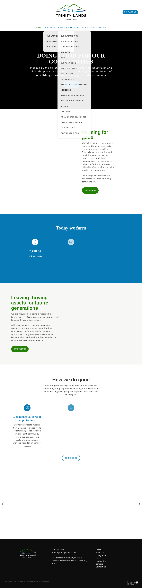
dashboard (21, 582)
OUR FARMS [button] (90, 190)
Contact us (101, 567)
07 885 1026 (60, 550)
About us (100, 552)
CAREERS (102, 28)
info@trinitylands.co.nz (65, 552)
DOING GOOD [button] (71, 84)
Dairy (98, 558)
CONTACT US (130, 12)
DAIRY (76, 28)
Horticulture (101, 561)
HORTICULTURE (89, 28)
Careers (99, 564)
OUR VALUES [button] (20, 349)
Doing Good (101, 555)
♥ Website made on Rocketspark (38, 582)
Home (98, 550)
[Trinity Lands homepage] (71, 12)
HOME (38, 28)
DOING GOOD (64, 28)
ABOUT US (49, 28)
